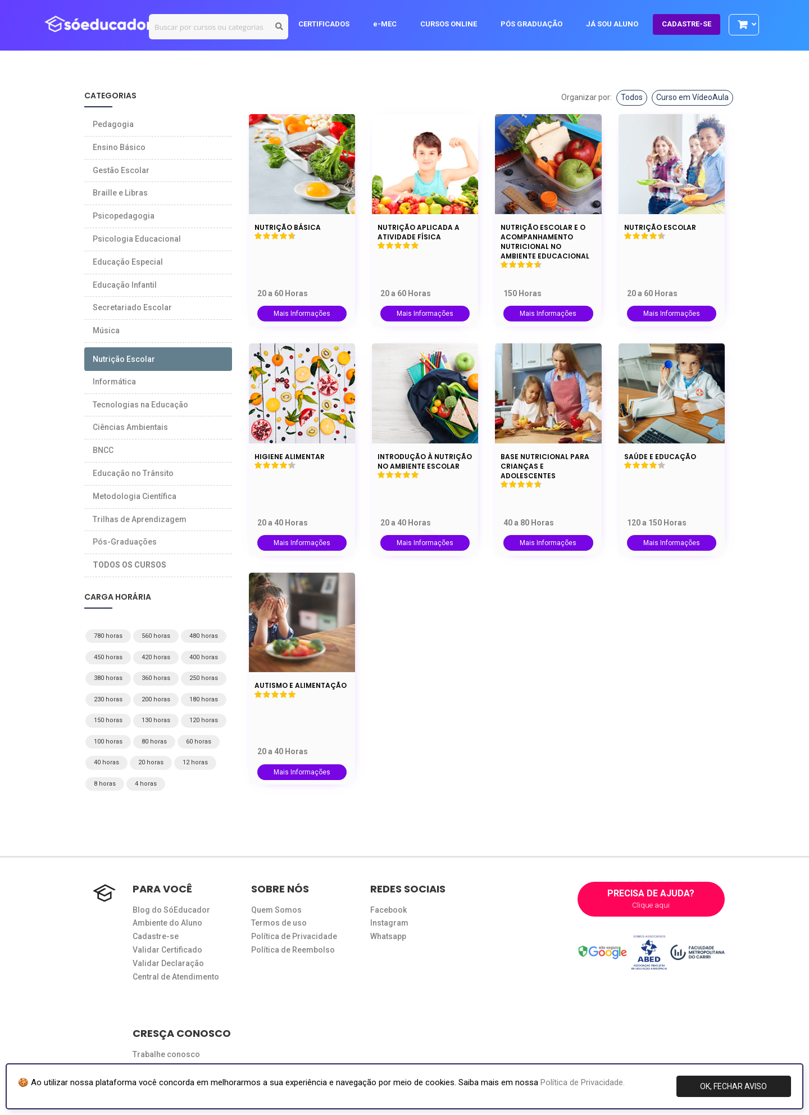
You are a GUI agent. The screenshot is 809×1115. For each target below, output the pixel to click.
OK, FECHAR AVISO (733, 1086)
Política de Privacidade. (582, 1082)
